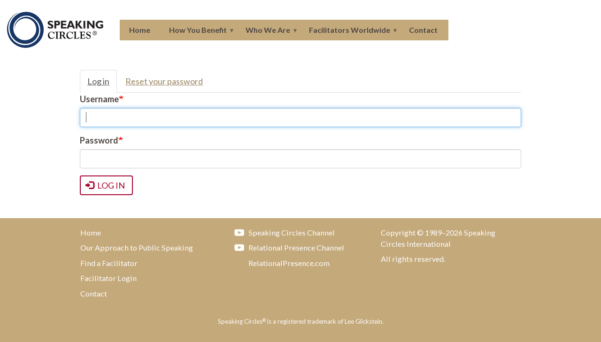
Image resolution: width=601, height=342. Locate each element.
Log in (98, 81)
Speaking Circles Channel (282, 232)
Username (99, 99)
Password (99, 140)
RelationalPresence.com (280, 263)
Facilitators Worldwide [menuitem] (349, 32)
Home (90, 232)
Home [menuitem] (139, 29)
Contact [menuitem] (423, 29)
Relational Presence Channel (287, 247)
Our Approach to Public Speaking (136, 247)
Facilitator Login (108, 278)
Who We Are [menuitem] (267, 32)
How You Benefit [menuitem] (197, 32)
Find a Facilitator (109, 262)
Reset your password (164, 81)
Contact (93, 293)
